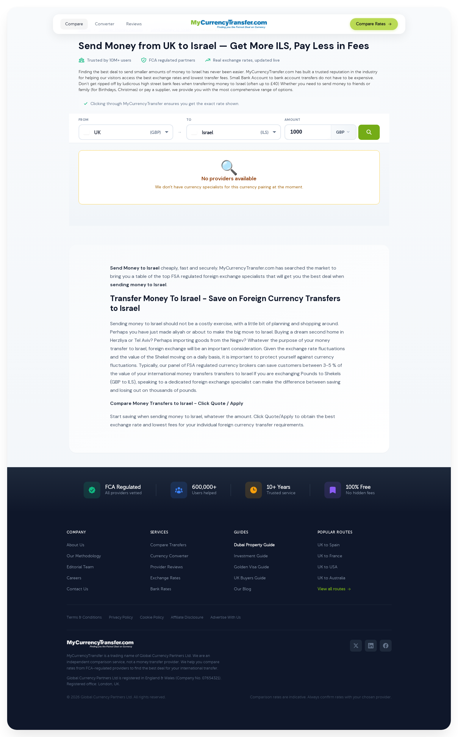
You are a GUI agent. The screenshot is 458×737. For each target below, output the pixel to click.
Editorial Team (80, 567)
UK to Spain (329, 545)
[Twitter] (356, 646)
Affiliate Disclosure (187, 617)
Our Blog (242, 589)
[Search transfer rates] (368, 132)
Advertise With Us (225, 617)
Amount (293, 120)
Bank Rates (160, 589)
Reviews (134, 24)
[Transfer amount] (307, 132)
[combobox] (126, 132)
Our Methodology (84, 556)
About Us (75, 545)
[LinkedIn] (371, 646)
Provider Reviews (166, 567)
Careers (74, 578)
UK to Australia (331, 578)
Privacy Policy (121, 617)
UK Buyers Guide (250, 578)
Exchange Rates (165, 578)
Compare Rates (374, 24)
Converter (104, 24)
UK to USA (327, 567)
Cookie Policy (152, 617)
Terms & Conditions (84, 617)
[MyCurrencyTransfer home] (229, 24)
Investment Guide (251, 556)
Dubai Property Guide (254, 545)
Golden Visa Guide (251, 567)
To (189, 120)
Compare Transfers (168, 545)
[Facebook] (386, 646)
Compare (74, 24)
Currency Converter (169, 556)
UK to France (330, 556)
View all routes (334, 589)
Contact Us (77, 589)
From (84, 120)
